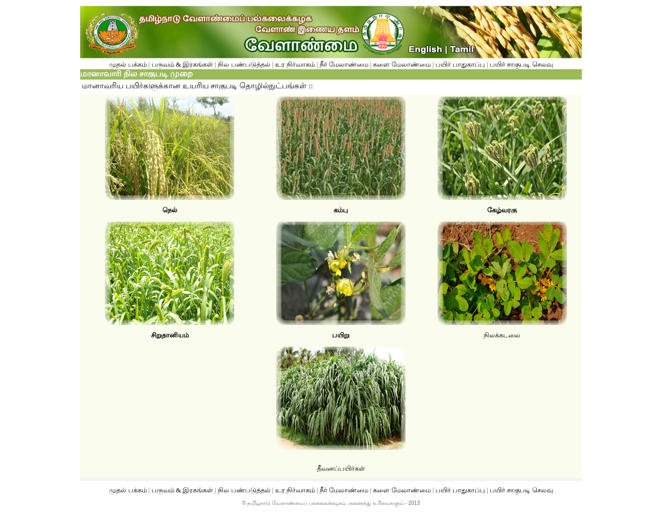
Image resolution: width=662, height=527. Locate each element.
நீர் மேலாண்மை (344, 64)
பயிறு (341, 335)
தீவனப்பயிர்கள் (341, 468)
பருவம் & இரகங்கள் (183, 64)
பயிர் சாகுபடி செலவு (521, 64)
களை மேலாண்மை (402, 64)
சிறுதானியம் (170, 335)
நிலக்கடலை (502, 335)
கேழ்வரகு (502, 210)
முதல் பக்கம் (128, 64)
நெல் (169, 210)
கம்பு (341, 210)
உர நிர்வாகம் (295, 64)
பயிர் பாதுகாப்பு (461, 64)
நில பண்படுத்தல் (244, 64)
